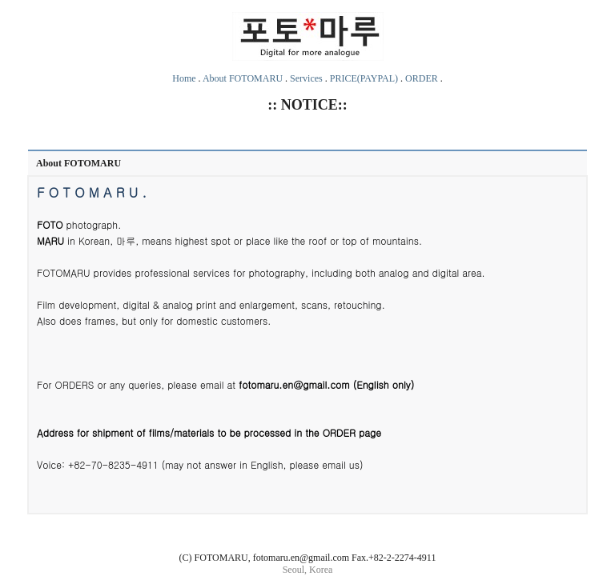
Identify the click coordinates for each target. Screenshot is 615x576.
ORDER (421, 78)
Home (183, 78)
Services (306, 78)
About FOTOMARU (243, 78)
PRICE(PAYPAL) (364, 78)
